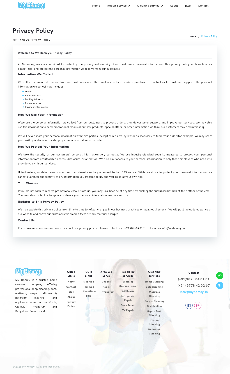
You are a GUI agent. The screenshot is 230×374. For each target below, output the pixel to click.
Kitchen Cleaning (154, 322)
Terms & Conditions (89, 289)
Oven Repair (128, 305)
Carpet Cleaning (154, 301)
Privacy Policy (71, 304)
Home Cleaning (154, 281)
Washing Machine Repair (128, 283)
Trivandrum (107, 291)
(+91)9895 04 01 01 (194, 279)
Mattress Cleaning (154, 294)
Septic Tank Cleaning (154, 313)
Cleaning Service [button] (148, 5)
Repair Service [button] (117, 5)
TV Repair (128, 310)
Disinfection (154, 306)
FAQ (88, 296)
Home (96, 5)
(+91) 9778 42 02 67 (194, 285)
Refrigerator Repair (128, 298)
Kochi (106, 286)
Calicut (106, 281)
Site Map (88, 281)
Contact (203, 5)
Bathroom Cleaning (154, 331)
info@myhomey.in (194, 291)
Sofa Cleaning (154, 286)
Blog (188, 5)
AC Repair (128, 291)
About (174, 5)
